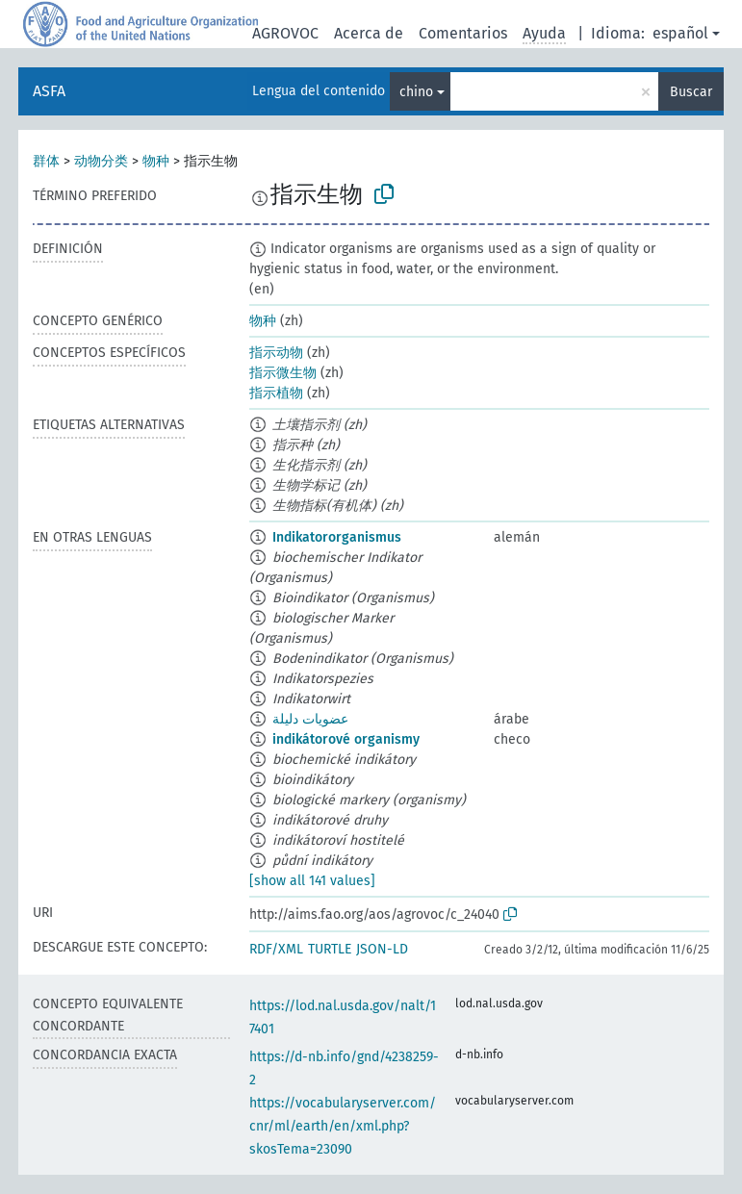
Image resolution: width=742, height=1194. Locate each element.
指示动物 (276, 352)
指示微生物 (283, 373)
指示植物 (276, 393)
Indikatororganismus (336, 537)
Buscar (691, 92)
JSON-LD (382, 949)
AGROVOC (285, 33)
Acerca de (368, 33)
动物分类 (101, 161)
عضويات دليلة (310, 719)
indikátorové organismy (346, 739)
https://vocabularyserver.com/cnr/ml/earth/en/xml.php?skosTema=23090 (342, 1126)
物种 (155, 161)
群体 (46, 161)
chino (416, 92)
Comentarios (463, 33)
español (680, 33)
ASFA (49, 91)
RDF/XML (276, 949)
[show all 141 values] (312, 881)
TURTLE (329, 949)
